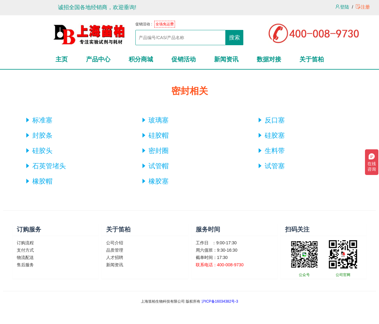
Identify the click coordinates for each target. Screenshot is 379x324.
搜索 (234, 38)
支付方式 (25, 250)
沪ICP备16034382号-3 (220, 301)
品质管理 (114, 250)
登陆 (342, 6)
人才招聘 (114, 257)
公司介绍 (114, 242)
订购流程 (25, 242)
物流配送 (25, 257)
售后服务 (25, 264)
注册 (363, 6)
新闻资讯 (114, 264)
